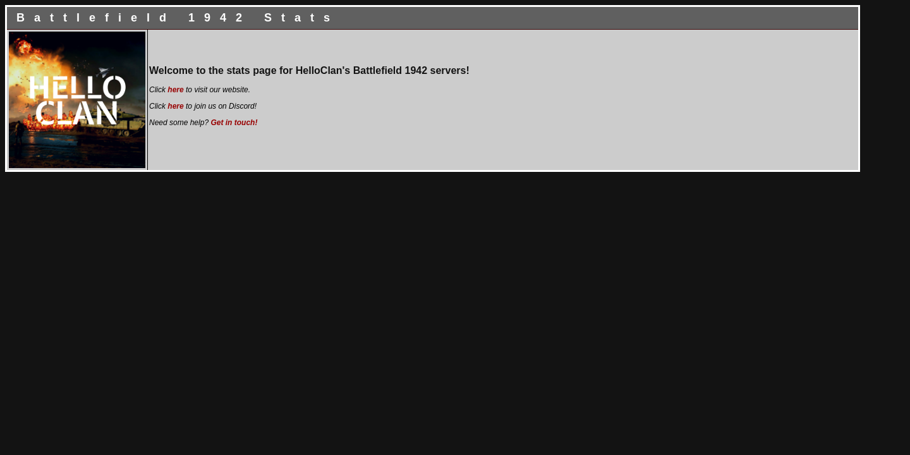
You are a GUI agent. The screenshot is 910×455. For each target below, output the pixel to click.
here (175, 89)
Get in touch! (233, 122)
